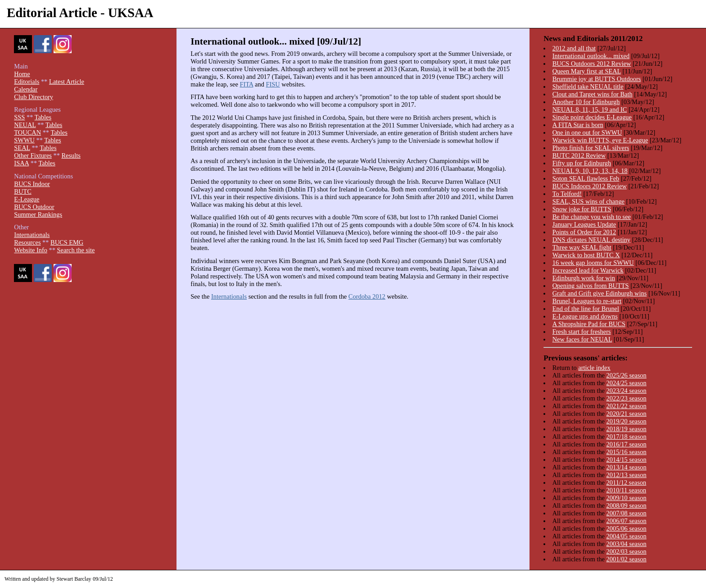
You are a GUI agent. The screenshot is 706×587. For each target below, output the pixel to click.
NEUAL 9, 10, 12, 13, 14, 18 (590, 170)
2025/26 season (626, 375)
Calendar (25, 89)
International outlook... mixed (590, 55)
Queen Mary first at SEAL (586, 71)
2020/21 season (626, 413)
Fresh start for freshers (581, 331)
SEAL (22, 147)
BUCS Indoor (32, 183)
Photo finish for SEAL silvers (590, 147)
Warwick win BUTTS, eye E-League (600, 140)
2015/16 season (626, 451)
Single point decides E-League (592, 117)
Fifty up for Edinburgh (581, 163)
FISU (273, 84)
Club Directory (33, 96)
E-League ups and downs (585, 316)
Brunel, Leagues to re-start (586, 301)
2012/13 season (626, 474)
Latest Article (66, 81)
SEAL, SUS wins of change (588, 201)
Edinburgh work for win (583, 278)
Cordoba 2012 (366, 296)
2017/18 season (626, 436)
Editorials (26, 81)
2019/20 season (626, 421)
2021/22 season (626, 406)
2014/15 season (626, 459)
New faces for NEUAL (582, 339)
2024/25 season (626, 383)
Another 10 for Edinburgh (586, 101)
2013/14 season (626, 467)
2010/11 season (626, 490)
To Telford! (567, 193)
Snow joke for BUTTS (581, 209)
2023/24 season (626, 390)
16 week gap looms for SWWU (593, 262)
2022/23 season (626, 398)
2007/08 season (626, 513)
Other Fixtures (33, 155)
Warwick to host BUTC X (586, 255)
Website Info (30, 250)
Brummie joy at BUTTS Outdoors (596, 78)
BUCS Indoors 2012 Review (589, 186)
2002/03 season (626, 551)
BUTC (22, 191)
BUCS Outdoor (34, 206)
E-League (26, 199)
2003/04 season (626, 543)
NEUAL (25, 124)
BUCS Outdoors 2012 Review (591, 63)
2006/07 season (626, 520)
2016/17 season (626, 444)
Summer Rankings (38, 214)
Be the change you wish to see (591, 216)
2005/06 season (626, 528)
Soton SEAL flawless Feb (586, 178)
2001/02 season (626, 559)
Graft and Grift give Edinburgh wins (599, 293)
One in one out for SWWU (587, 132)
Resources (27, 242)
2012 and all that (574, 48)
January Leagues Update (584, 224)
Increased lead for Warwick (588, 270)
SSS (19, 117)
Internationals (229, 296)
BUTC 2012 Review (579, 155)
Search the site (76, 250)
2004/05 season (626, 536)
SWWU (24, 140)
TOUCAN (27, 132)
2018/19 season (626, 428)
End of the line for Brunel (585, 308)
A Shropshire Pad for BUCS (588, 324)
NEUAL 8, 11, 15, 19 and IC (589, 109)
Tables (43, 117)
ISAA (21, 163)
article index (594, 367)
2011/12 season (626, 482)
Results (70, 155)
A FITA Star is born (577, 124)
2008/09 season (626, 505)
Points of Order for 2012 (584, 232)
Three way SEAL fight (581, 247)
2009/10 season (626, 497)
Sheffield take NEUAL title (588, 86)
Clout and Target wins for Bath (592, 94)
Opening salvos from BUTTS (590, 285)
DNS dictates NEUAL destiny (591, 239)
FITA (246, 84)
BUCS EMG (66, 242)
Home (22, 73)
